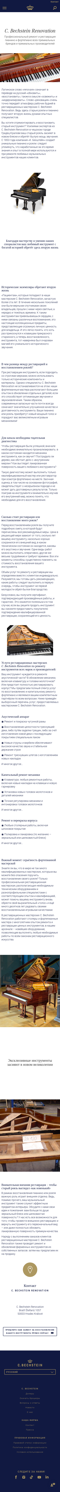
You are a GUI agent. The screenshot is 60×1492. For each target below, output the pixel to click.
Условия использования (30, 1452)
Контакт (55, 2)
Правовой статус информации (30, 1443)
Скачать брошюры (30, 1398)
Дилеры (30, 1394)
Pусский (31, 1372)
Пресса (30, 1430)
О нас (30, 1412)
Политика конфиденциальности (30, 1447)
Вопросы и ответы (30, 1403)
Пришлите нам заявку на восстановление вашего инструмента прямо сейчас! (30, 1331)
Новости (30, 1407)
